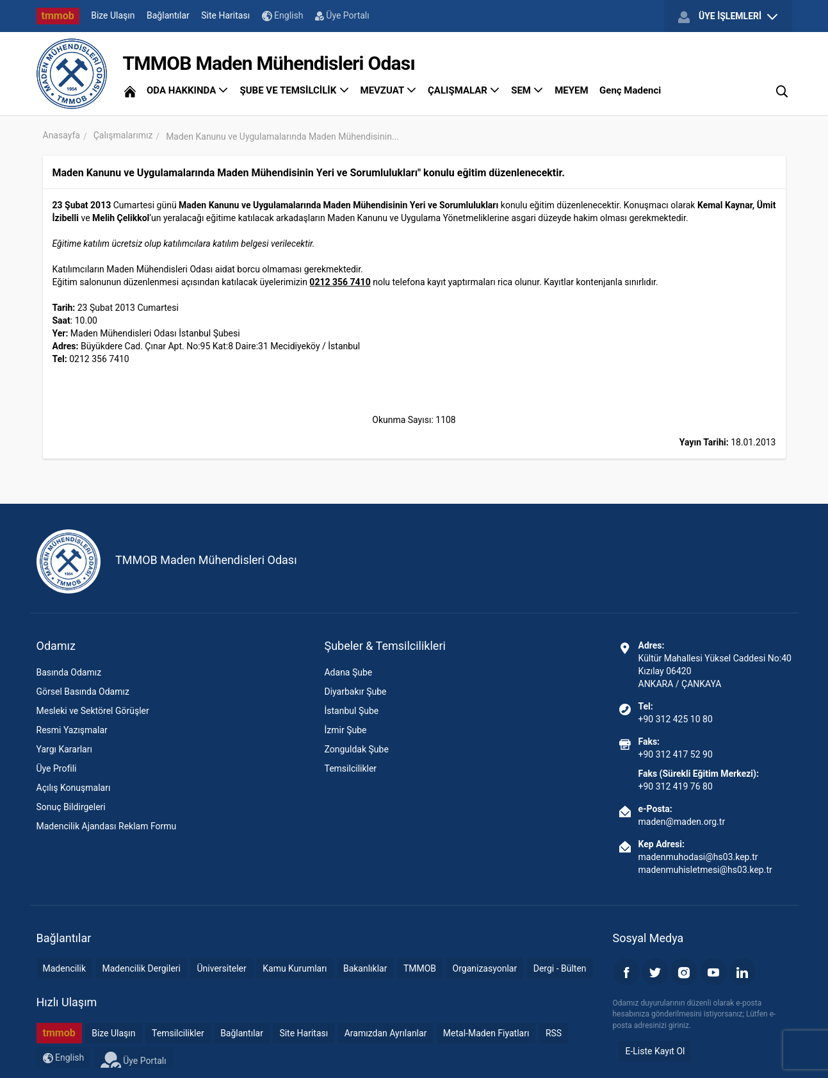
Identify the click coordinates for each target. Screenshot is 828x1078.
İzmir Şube (345, 730)
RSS (554, 1033)
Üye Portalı (342, 15)
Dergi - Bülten (560, 968)
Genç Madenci (630, 90)
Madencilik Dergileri (141, 968)
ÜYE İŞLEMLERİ (727, 16)
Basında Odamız (69, 672)
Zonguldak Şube (356, 749)
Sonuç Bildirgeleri (71, 807)
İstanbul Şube (351, 711)
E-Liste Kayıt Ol (655, 1051)
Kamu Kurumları (295, 968)
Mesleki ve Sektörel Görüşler (93, 711)
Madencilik (64, 968)
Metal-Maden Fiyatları (486, 1033)
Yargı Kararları (64, 749)
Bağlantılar (168, 15)
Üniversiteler (221, 968)
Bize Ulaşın (112, 15)
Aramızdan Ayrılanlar (386, 1033)
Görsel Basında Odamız (83, 691)
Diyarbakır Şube (355, 691)
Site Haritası (225, 15)
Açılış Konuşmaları (74, 788)
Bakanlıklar (365, 968)
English (283, 15)
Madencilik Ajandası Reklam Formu (107, 826)
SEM (527, 90)
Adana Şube (348, 672)
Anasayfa (61, 135)
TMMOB (419, 968)
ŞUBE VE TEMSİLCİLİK (294, 90)
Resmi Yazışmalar (72, 730)
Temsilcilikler (350, 768)
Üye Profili (57, 768)
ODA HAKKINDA (188, 90)
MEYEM (571, 90)
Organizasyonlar (485, 968)
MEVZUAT (389, 90)
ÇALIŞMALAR (464, 90)
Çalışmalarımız (123, 135)
